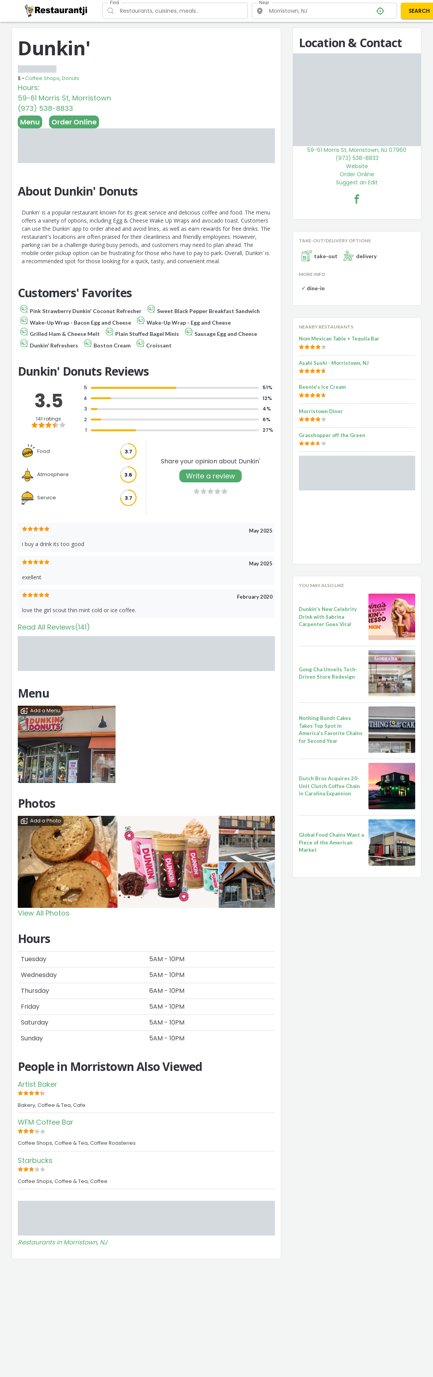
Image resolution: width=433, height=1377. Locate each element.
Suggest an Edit (357, 182)
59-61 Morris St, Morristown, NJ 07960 (356, 150)
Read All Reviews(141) (54, 627)
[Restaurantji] (56, 10)
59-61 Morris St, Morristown (64, 98)
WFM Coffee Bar (45, 1122)
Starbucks (35, 1160)
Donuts (70, 78)
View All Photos (44, 913)
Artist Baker (37, 1084)
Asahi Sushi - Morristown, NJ (334, 363)
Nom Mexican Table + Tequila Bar (339, 338)
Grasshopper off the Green (332, 435)
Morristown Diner (321, 411)
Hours (28, 87)
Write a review (210, 476)
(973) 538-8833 (45, 108)
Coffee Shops (42, 78)
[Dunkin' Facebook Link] (356, 199)
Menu (30, 122)
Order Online (74, 122)
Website (357, 166)
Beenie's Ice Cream (322, 387)
